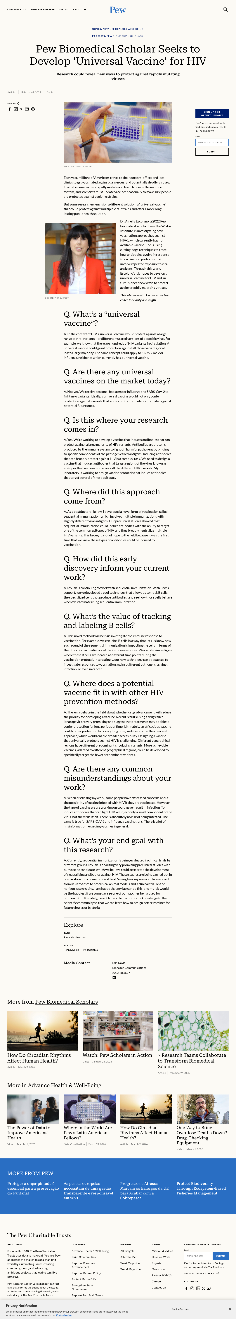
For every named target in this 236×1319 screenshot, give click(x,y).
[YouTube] (209, 1288)
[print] (33, 109)
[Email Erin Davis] (114, 977)
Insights (126, 1244)
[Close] (230, 1310)
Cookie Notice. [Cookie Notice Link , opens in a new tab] (64, 1316)
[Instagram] (192, 1288)
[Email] (212, 142)
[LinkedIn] (198, 1288)
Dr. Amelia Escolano (134, 221)
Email (197, 136)
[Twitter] (203, 1288)
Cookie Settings (180, 1309)
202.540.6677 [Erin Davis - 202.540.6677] (121, 972)
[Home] (39, 1235)
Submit (212, 151)
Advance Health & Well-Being (64, 1085)
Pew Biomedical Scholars (66, 1002)
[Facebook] (186, 1288)
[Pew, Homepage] (118, 9)
